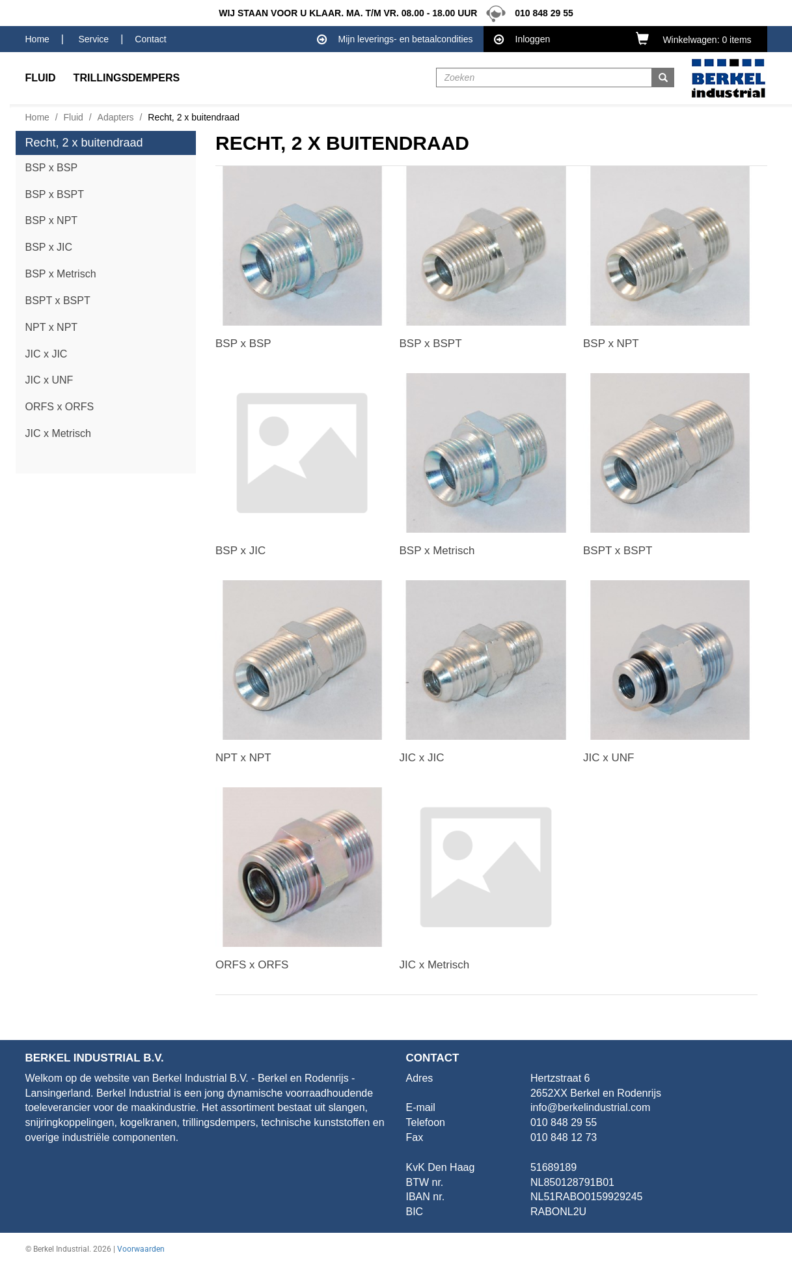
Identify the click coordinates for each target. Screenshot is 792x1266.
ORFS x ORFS (59, 406)
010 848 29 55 (526, 13)
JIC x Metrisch (58, 433)
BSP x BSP (51, 167)
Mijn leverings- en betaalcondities (395, 40)
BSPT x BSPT (57, 300)
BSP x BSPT (54, 194)
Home (37, 39)
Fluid (73, 117)
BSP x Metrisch (60, 273)
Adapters (116, 117)
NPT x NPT (51, 327)
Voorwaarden (141, 1249)
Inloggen (522, 40)
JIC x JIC (46, 353)
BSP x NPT (51, 220)
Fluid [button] (40, 77)
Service (93, 39)
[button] (696, 38)
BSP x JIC (49, 247)
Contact (150, 39)
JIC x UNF (49, 380)
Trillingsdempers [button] (127, 77)
